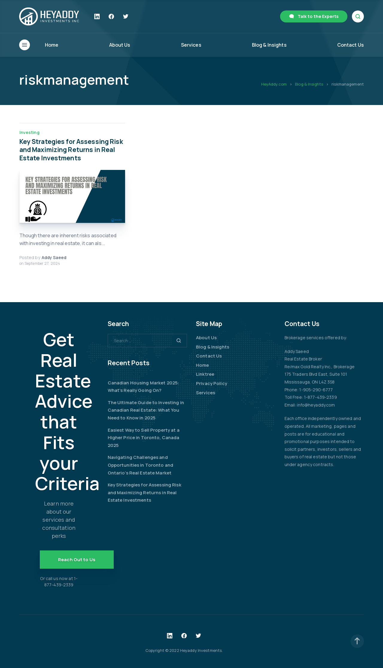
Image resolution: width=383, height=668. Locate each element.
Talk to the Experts (318, 16)
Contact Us (350, 45)
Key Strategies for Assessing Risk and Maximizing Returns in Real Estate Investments (71, 149)
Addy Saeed (54, 257)
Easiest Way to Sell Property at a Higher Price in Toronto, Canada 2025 (144, 437)
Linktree (205, 374)
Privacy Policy (211, 383)
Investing (29, 132)
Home (52, 45)
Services (191, 45)
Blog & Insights (269, 45)
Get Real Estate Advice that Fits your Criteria (67, 411)
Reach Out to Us (76, 559)
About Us (119, 45)
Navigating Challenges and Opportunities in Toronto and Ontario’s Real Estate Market (141, 465)
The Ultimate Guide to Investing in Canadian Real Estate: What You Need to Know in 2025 (146, 410)
